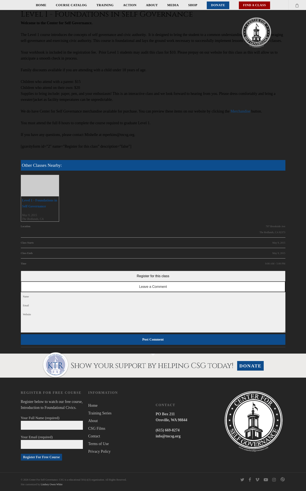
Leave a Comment (153, 286)
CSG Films (96, 428)
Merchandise (240, 111)
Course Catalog (71, 5)
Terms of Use (98, 444)
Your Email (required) (52, 442)
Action (129, 5)
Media (173, 5)
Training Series (100, 413)
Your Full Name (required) (52, 423)
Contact (94, 436)
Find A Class (254, 5)
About (152, 5)
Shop (192, 5)
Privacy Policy (99, 451)
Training (105, 5)
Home (41, 5)
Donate (218, 5)
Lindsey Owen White (51, 484)
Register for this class (153, 276)
